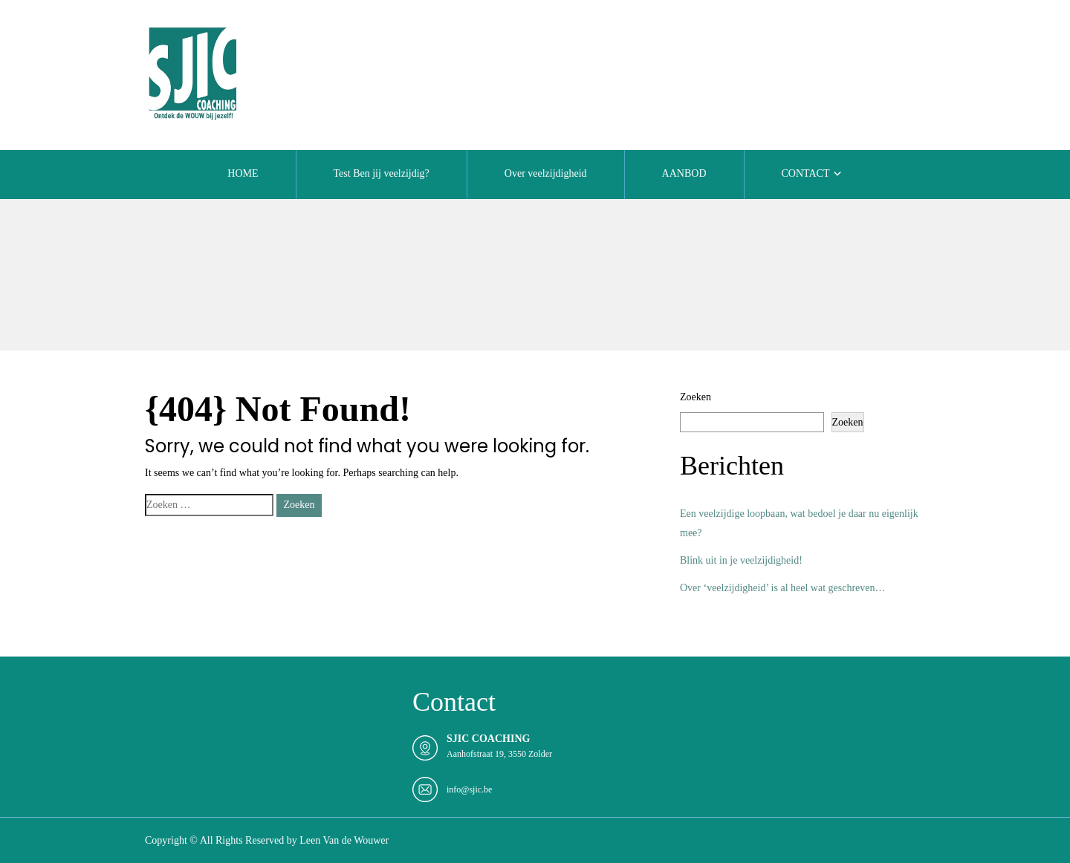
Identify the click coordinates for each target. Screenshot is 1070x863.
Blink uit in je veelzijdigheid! (741, 560)
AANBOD (684, 173)
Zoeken (695, 397)
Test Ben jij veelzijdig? (381, 173)
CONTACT (806, 173)
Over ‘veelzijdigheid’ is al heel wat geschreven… (783, 587)
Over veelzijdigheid (546, 173)
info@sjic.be (469, 789)
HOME (242, 173)
